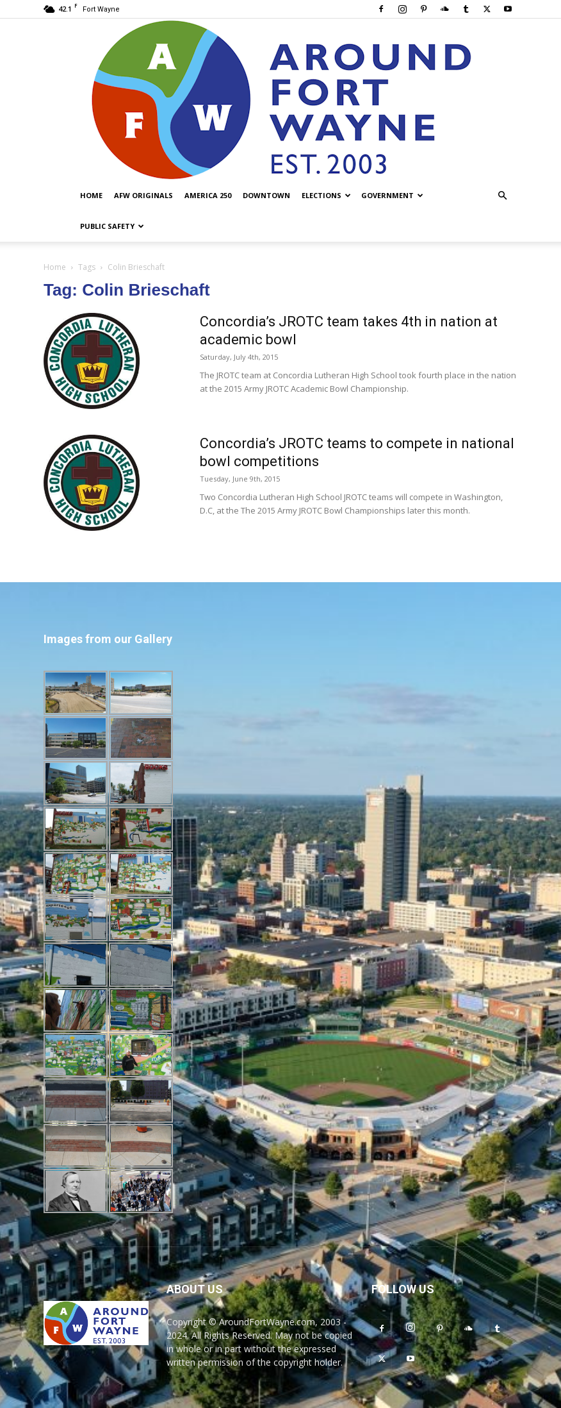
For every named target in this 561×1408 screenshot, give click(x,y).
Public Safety (112, 226)
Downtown (266, 195)
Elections (326, 195)
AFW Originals (143, 195)
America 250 (207, 195)
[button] (502, 196)
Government (392, 195)
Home (91, 195)
